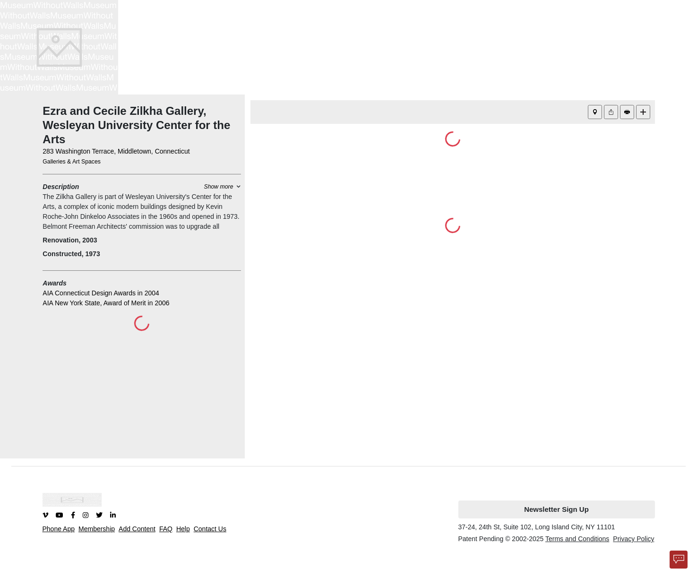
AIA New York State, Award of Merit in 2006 (106, 303)
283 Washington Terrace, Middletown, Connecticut (116, 151)
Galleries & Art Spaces (72, 161)
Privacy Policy (633, 539)
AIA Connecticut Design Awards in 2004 (101, 293)
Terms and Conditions (577, 539)
